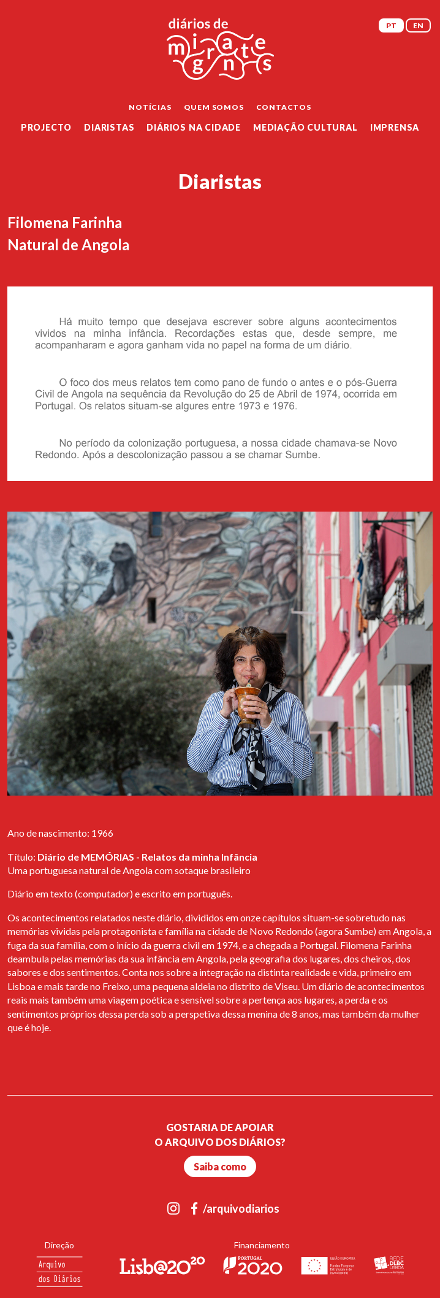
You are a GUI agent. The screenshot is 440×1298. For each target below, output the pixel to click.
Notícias (150, 107)
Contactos (283, 107)
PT (391, 25)
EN (418, 25)
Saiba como (220, 1166)
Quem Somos (214, 107)
